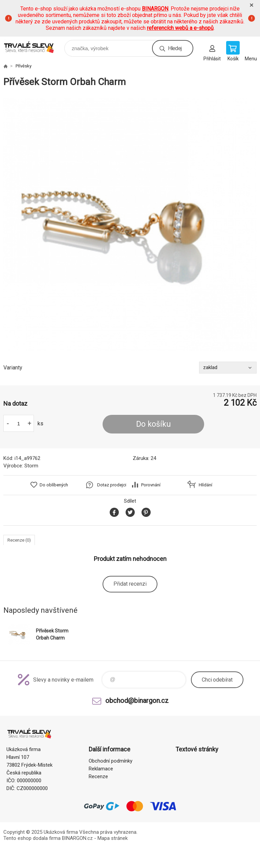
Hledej (174, 48)
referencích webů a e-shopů (180, 28)
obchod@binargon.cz (137, 700)
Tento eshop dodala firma (32, 838)
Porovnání (150, 484)
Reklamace (101, 769)
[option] (130, 224)
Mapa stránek (113, 838)
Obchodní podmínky (110, 761)
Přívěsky (23, 65)
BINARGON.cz (77, 838)
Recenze (98, 776)
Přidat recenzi (130, 584)
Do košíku (153, 424)
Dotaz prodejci (111, 484)
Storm (31, 466)
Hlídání (205, 484)
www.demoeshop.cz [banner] (33, 47)
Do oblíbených (54, 484)
